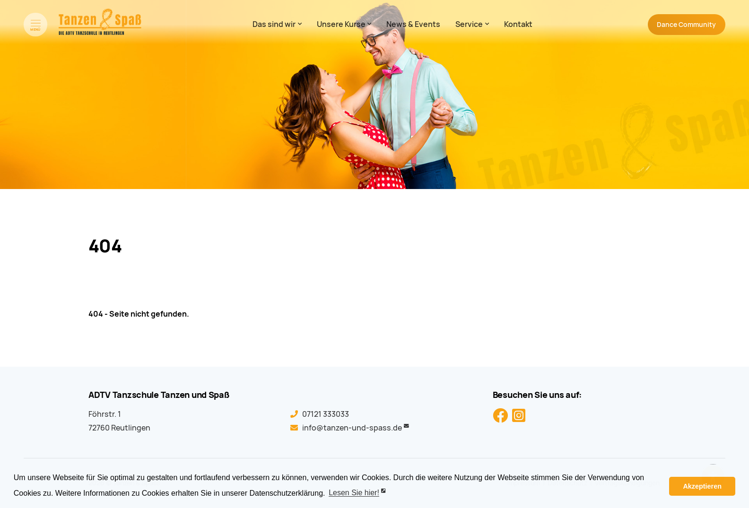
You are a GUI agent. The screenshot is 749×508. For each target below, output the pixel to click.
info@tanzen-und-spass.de (352, 428)
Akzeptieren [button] (702, 486)
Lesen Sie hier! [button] (354, 493)
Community (686, 24)
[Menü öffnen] (35, 24)
